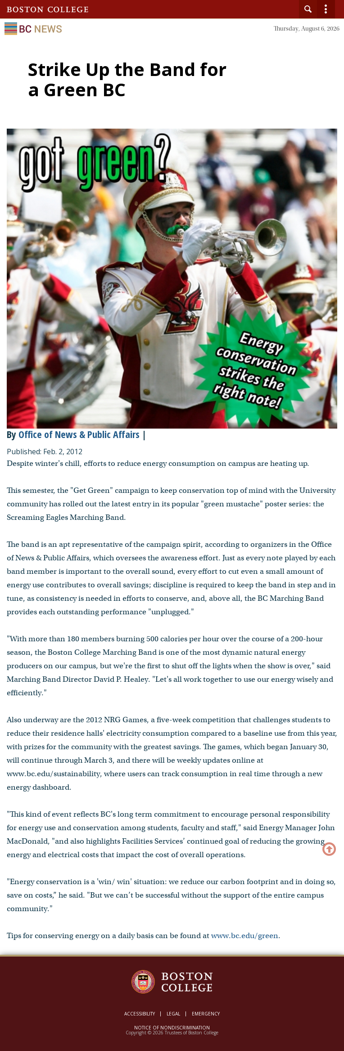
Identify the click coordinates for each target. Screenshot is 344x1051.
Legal (173, 1014)
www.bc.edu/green (244, 935)
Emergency (206, 1014)
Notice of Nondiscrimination (172, 1027)
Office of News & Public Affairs (79, 434)
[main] (172, 509)
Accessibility (139, 1014)
